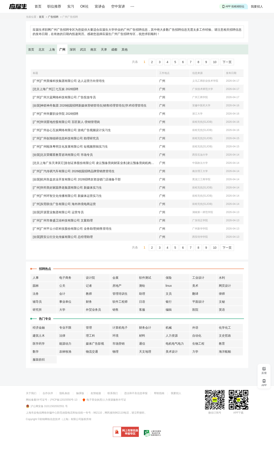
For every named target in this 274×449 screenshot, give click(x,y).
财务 (89, 301)
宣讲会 (100, 6)
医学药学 (39, 343)
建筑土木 (39, 335)
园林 (36, 285)
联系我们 (112, 393)
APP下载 (238, 412)
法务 (36, 293)
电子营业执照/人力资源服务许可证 (104, 399)
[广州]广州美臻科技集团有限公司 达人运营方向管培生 (69, 81)
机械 (169, 327)
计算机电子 (120, 327)
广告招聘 (53, 16)
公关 (62, 285)
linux (169, 285)
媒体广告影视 (95, 343)
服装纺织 (39, 359)
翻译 (195, 293)
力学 (195, 351)
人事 (36, 277)
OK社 (84, 6)
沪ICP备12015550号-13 (63, 399)
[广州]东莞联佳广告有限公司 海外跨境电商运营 (64, 204)
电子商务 (65, 277)
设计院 (90, 277)
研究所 (37, 309)
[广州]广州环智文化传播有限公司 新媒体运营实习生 (67, 195)
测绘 (142, 285)
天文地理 (145, 351)
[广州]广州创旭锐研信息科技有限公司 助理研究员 (66, 138)
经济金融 (39, 327)
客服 (142, 309)
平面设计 (198, 301)
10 (214, 62)
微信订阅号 (214, 412)
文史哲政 (225, 335)
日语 (142, 301)
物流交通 (92, 351)
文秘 (222, 301)
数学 (36, 351)
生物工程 (198, 343)
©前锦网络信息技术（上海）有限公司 (59, 419)
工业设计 (198, 277)
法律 (62, 335)
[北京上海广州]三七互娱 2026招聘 (56, 89)
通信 (142, 343)
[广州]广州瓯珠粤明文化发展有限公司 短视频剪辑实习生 (70, 146)
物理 (115, 351)
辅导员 (37, 301)
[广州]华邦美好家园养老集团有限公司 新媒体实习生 (67, 187)
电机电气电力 (175, 343)
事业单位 (65, 301)
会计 (62, 293)
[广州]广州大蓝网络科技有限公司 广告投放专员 (64, 97)
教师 (89, 293)
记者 (89, 285)
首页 (38, 6)
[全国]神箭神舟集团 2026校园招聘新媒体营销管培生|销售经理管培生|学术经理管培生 (90, 105)
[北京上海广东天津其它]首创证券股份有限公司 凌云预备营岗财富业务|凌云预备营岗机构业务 (95, 163)
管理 (89, 327)
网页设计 (225, 285)
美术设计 (172, 351)
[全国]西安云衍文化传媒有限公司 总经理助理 (63, 237)
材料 (142, 335)
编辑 (169, 309)
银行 (169, 301)
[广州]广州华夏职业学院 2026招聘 (56, 113)
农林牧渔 (65, 351)
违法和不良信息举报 (135, 393)
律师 (222, 293)
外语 (195, 327)
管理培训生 (120, 293)
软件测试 (145, 277)
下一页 (227, 62)
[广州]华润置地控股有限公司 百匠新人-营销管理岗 (66, 122)
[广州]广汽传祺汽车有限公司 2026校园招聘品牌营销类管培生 (74, 171)
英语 (222, 309)
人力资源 (172, 335)
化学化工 (225, 327)
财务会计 (145, 327)
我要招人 (257, 6)
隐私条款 (64, 393)
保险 (169, 277)
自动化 (196, 335)
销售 (115, 309)
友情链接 (96, 393)
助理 (142, 293)
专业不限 (65, 327)
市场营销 (118, 343)
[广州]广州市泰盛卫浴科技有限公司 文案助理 (63, 220)
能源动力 (65, 343)
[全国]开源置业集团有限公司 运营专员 (58, 212)
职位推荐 (54, 6)
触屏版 (80, 393)
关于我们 (31, 393)
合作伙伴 (48, 393)
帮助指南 (159, 393)
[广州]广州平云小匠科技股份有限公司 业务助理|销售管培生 (72, 228)
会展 (115, 277)
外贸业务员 (93, 309)
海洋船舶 (225, 351)
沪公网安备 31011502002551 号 (49, 406)
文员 (169, 293)
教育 (222, 343)
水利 (222, 277)
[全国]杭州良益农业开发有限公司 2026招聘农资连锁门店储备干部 (77, 179)
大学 (62, 309)
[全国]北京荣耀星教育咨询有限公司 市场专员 (63, 154)
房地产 (117, 285)
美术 (195, 285)
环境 (115, 335)
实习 (70, 6)
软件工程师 (120, 301)
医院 (195, 309)
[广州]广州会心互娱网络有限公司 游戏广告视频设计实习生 (72, 130)
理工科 (90, 335)
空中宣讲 (118, 6)
